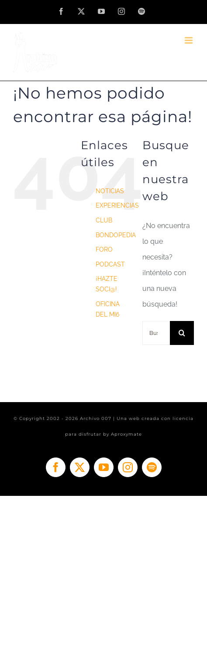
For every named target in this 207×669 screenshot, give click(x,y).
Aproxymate (126, 434)
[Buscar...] (156, 333)
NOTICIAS (110, 191)
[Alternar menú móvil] (189, 40)
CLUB (104, 220)
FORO (104, 249)
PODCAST (110, 264)
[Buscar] (182, 333)
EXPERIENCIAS (117, 205)
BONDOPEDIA (116, 235)
